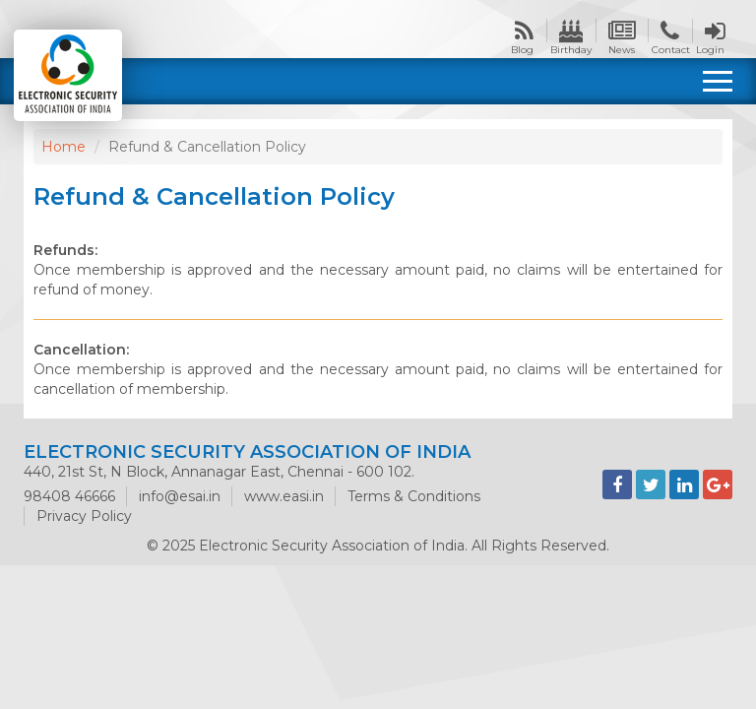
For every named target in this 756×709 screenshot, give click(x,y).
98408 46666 (69, 496)
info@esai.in (179, 496)
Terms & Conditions (413, 496)
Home (63, 147)
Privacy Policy (84, 516)
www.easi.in (284, 496)
